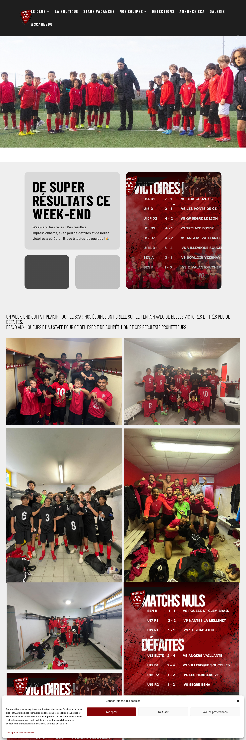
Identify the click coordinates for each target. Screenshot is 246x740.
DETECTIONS (163, 12)
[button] (238, 701)
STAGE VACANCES (99, 12)
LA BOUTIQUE (66, 12)
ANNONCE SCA (192, 12)
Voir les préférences (215, 712)
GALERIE (217, 12)
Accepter (111, 712)
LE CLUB (38, 12)
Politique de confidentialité (20, 732)
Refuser (163, 712)
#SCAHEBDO (42, 25)
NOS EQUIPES (131, 12)
